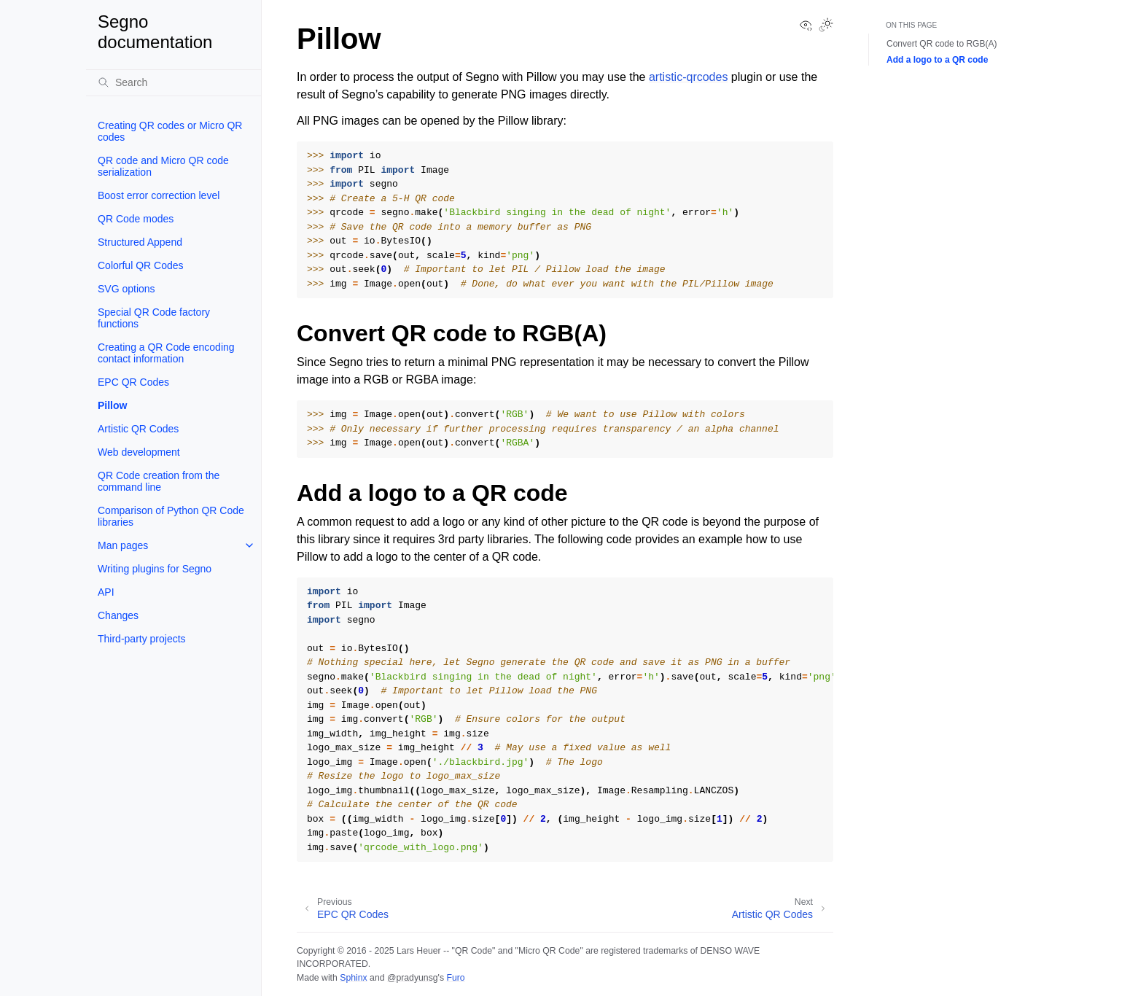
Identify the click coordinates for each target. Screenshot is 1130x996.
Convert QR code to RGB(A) (942, 44)
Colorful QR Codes (141, 265)
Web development (139, 452)
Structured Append (140, 242)
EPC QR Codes (133, 382)
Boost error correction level (158, 195)
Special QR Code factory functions (154, 318)
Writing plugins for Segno (154, 569)
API (106, 592)
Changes (118, 615)
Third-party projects (142, 639)
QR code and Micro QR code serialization (163, 166)
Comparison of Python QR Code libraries (171, 516)
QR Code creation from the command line (158, 481)
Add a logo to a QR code (937, 60)
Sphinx (353, 978)
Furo (455, 978)
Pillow (112, 405)
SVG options (126, 289)
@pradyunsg (412, 978)
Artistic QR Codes (138, 429)
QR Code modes (136, 219)
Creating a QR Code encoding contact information (166, 353)
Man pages (123, 545)
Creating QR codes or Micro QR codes (170, 131)
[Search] (173, 82)
